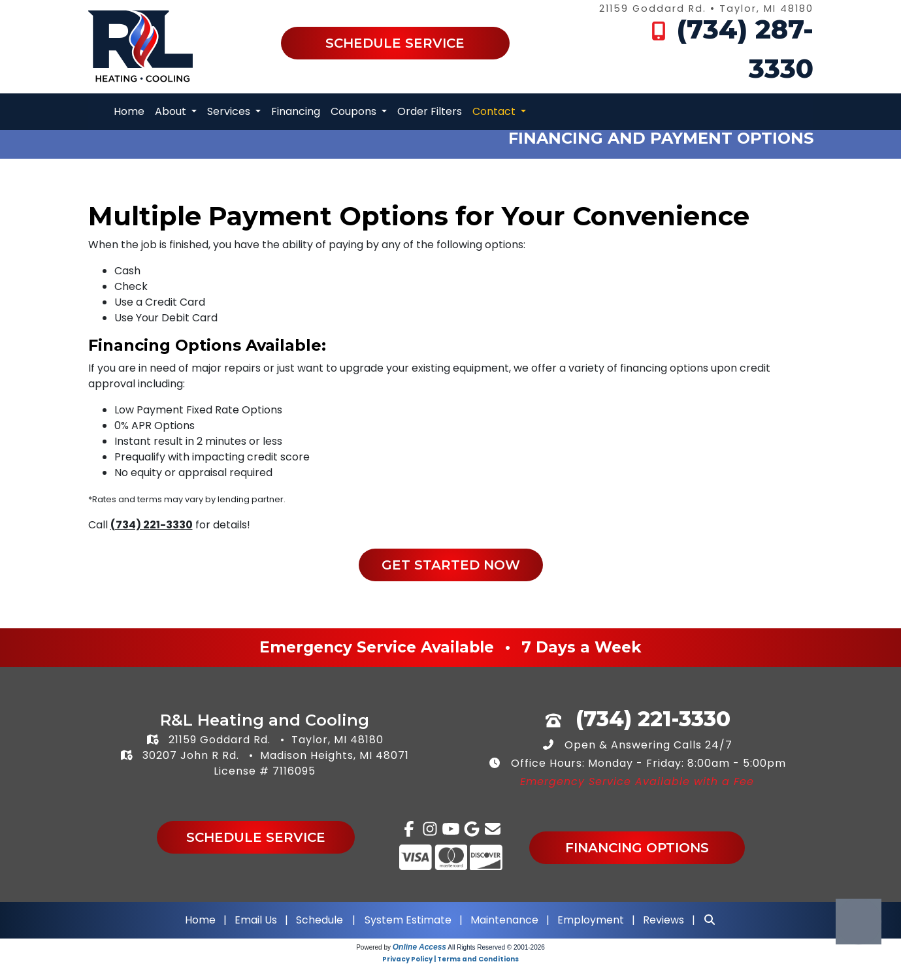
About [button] (172, 111)
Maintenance (504, 919)
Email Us (256, 919)
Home (129, 111)
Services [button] (230, 111)
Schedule (319, 919)
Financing (295, 111)
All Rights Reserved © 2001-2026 (496, 947)
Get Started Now (451, 565)
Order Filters (429, 111)
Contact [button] (495, 111)
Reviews (663, 919)
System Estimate (409, 919)
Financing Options (637, 848)
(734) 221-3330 (151, 524)
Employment (590, 919)
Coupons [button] (355, 111)
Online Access (419, 947)
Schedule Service (395, 43)
